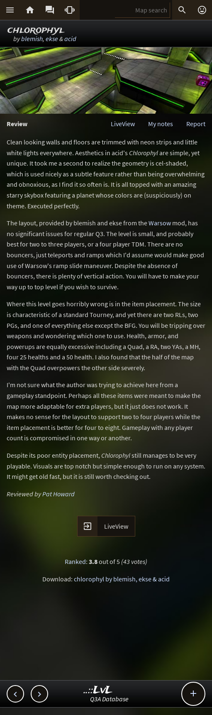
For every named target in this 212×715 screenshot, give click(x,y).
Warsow (160, 223)
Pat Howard (58, 494)
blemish (32, 38)
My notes (160, 124)
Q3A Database (109, 699)
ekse (52, 38)
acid (70, 38)
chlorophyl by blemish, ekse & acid (122, 579)
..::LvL (98, 690)
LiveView (123, 124)
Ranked (75, 561)
